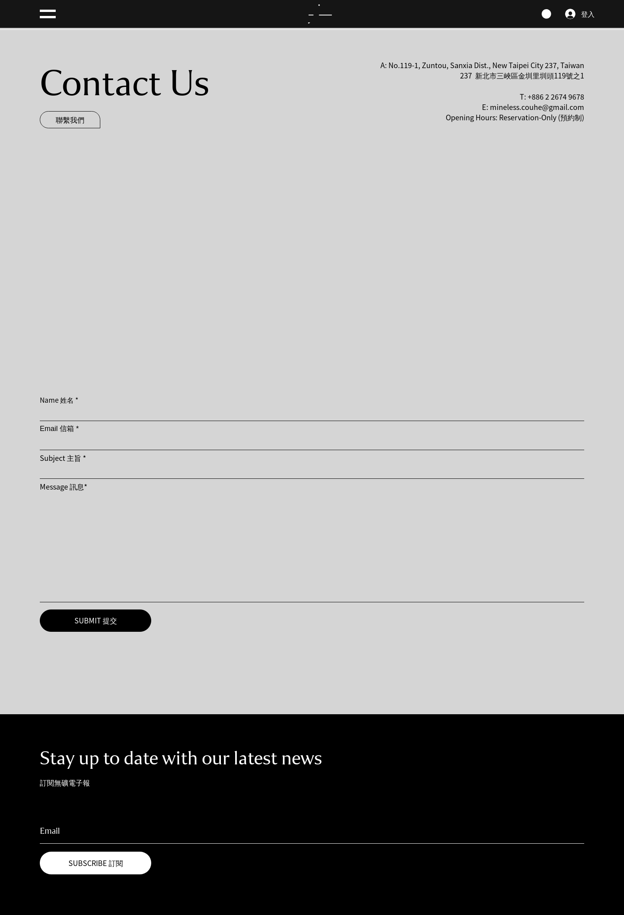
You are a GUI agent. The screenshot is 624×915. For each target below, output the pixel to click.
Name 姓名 (57, 399)
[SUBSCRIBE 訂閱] (95, 863)
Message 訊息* (63, 486)
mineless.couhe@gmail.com (537, 107)
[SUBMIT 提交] (95, 620)
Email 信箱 (57, 428)
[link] (546, 14)
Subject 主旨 (60, 457)
